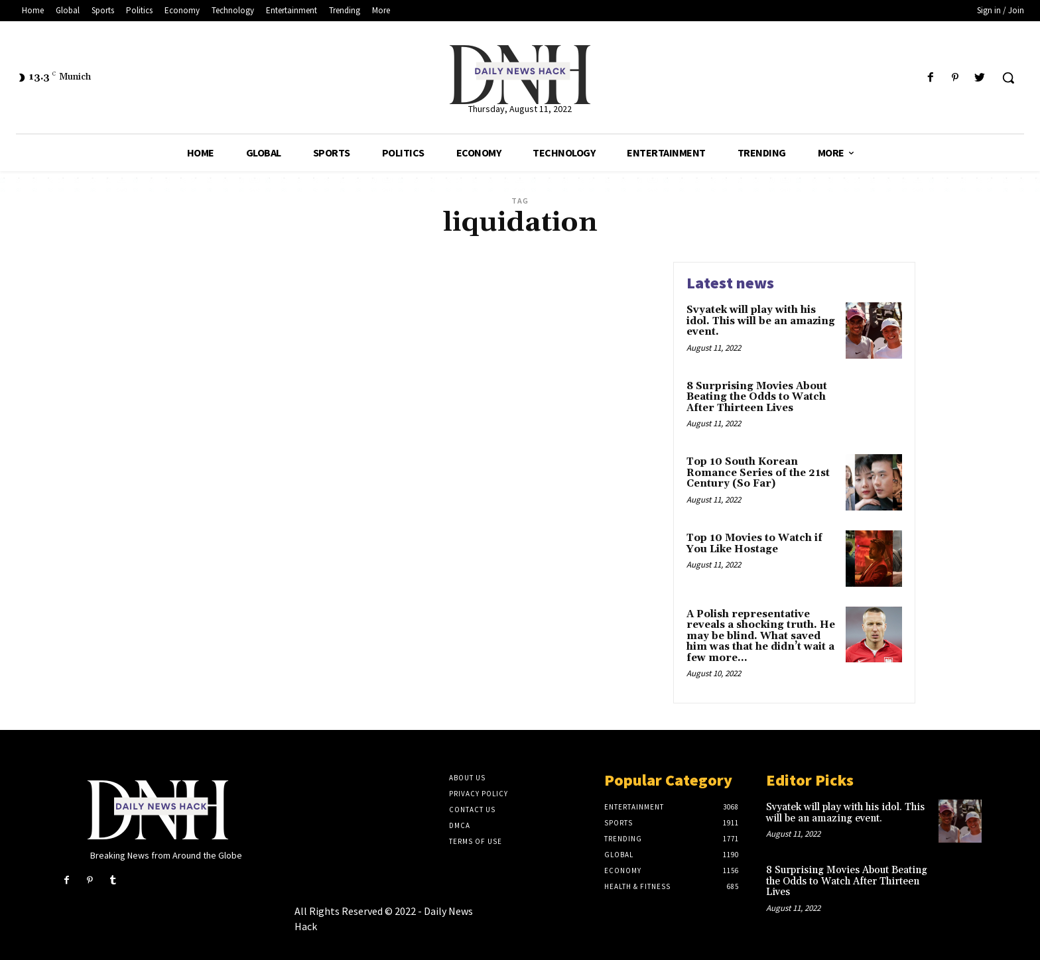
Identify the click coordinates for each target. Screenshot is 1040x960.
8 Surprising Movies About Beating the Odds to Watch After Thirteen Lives (756, 397)
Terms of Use (475, 841)
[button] (1008, 77)
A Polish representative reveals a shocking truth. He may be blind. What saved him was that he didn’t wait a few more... (760, 636)
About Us (467, 777)
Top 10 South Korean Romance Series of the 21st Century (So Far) (758, 472)
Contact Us (472, 809)
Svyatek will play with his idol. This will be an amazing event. (760, 321)
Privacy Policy (478, 793)
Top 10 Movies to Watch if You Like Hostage (754, 544)
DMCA (459, 825)
